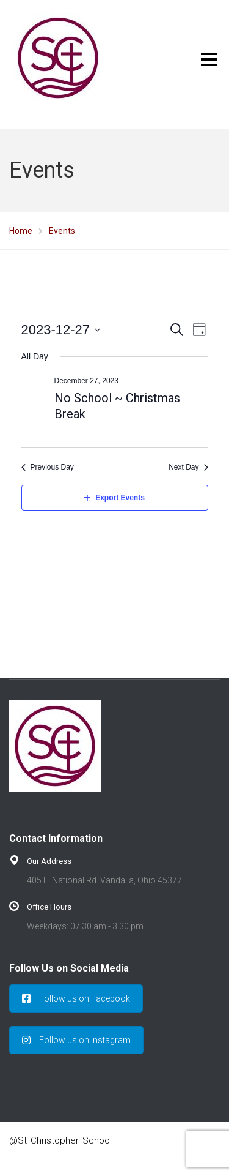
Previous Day (47, 467)
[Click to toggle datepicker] (61, 330)
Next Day (188, 467)
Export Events (114, 497)
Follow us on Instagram (76, 1040)
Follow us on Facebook (76, 998)
